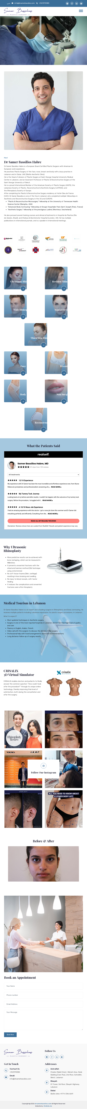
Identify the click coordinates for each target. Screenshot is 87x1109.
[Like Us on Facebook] (72, 3)
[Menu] (81, 11)
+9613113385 (44, 3)
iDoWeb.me (48, 1106)
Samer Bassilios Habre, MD (33, 463)
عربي (8, 3)
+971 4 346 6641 (66, 1094)
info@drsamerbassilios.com (24, 3)
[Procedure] (43, 475)
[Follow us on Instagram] (43, 766)
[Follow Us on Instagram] (67, 3)
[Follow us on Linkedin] (76, 3)
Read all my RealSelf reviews (43, 521)
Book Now (10, 1035)
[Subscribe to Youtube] (81, 3)
